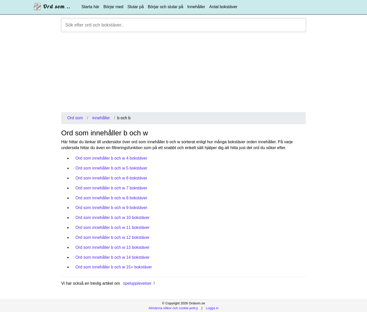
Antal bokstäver (223, 7)
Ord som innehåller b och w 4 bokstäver (111, 158)
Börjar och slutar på (165, 7)
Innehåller (196, 7)
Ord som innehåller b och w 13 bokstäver (112, 247)
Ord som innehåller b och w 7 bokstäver (111, 188)
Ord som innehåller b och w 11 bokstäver (112, 227)
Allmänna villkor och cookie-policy (173, 308)
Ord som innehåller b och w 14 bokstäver (112, 257)
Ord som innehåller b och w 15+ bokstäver (113, 267)
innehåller (101, 118)
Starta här (90, 7)
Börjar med (113, 7)
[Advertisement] (183, 74)
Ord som (75, 118)
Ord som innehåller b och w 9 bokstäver (111, 207)
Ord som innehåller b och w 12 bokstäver (112, 237)
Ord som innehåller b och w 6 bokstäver (111, 178)
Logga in (212, 308)
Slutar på (135, 7)
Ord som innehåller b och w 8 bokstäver (111, 198)
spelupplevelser (137, 283)
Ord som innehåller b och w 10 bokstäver (112, 217)
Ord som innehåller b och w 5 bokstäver (111, 168)
